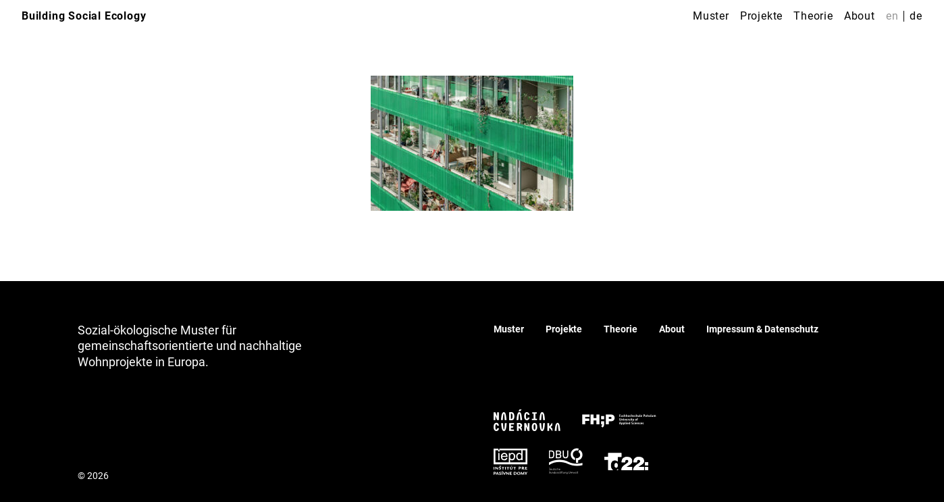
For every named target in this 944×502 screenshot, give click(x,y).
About (859, 15)
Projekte (761, 15)
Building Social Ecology (84, 15)
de (916, 15)
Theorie (813, 15)
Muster (711, 15)
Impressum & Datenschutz (762, 329)
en (892, 15)
